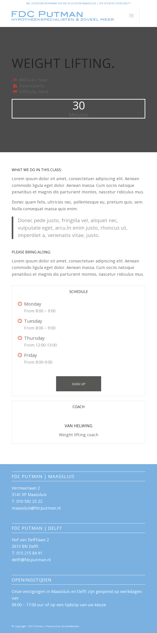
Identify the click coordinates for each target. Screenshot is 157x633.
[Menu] (131, 15)
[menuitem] (131, 15)
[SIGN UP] (78, 383)
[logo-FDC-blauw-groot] (65, 16)
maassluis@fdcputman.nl (36, 508)
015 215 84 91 (29, 553)
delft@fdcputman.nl (31, 559)
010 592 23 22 (29, 501)
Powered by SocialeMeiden (62, 626)
